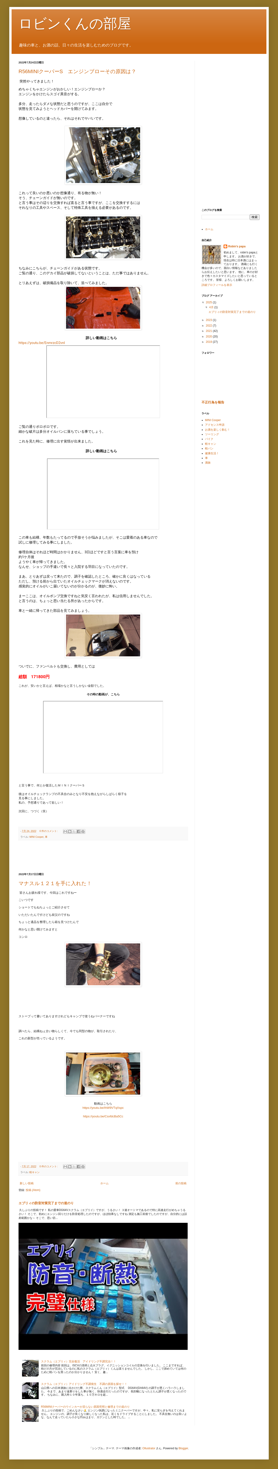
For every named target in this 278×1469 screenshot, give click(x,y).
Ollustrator (148, 1448)
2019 (209, 342)
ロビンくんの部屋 (75, 23)
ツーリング (212, 434)
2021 (209, 331)
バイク (209, 439)
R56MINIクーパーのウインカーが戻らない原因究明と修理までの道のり (85, 1406)
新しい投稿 (27, 1183)
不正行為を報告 (213, 402)
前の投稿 (180, 1183)
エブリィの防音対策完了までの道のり (46, 1203)
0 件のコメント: (48, 831)
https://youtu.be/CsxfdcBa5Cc (103, 1116)
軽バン (209, 448)
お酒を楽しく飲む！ (217, 429)
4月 (211, 307)
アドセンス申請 (214, 424)
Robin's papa (237, 246)
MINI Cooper (36, 836)
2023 (209, 320)
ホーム (104, 1183)
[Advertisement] (103, 856)
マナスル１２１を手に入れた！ (55, 883)
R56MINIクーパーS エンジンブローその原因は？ (77, 71)
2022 (209, 325)
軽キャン (34, 1172)
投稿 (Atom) (33, 1190)
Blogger (183, 1448)
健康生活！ (212, 453)
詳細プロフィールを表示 (217, 285)
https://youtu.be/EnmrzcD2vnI (42, 343)
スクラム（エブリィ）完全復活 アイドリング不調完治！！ (80, 1361)
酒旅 (208, 462)
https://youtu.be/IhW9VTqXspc (103, 1107)
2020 (209, 336)
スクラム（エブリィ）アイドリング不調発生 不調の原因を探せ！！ (84, 1384)
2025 (209, 302)
